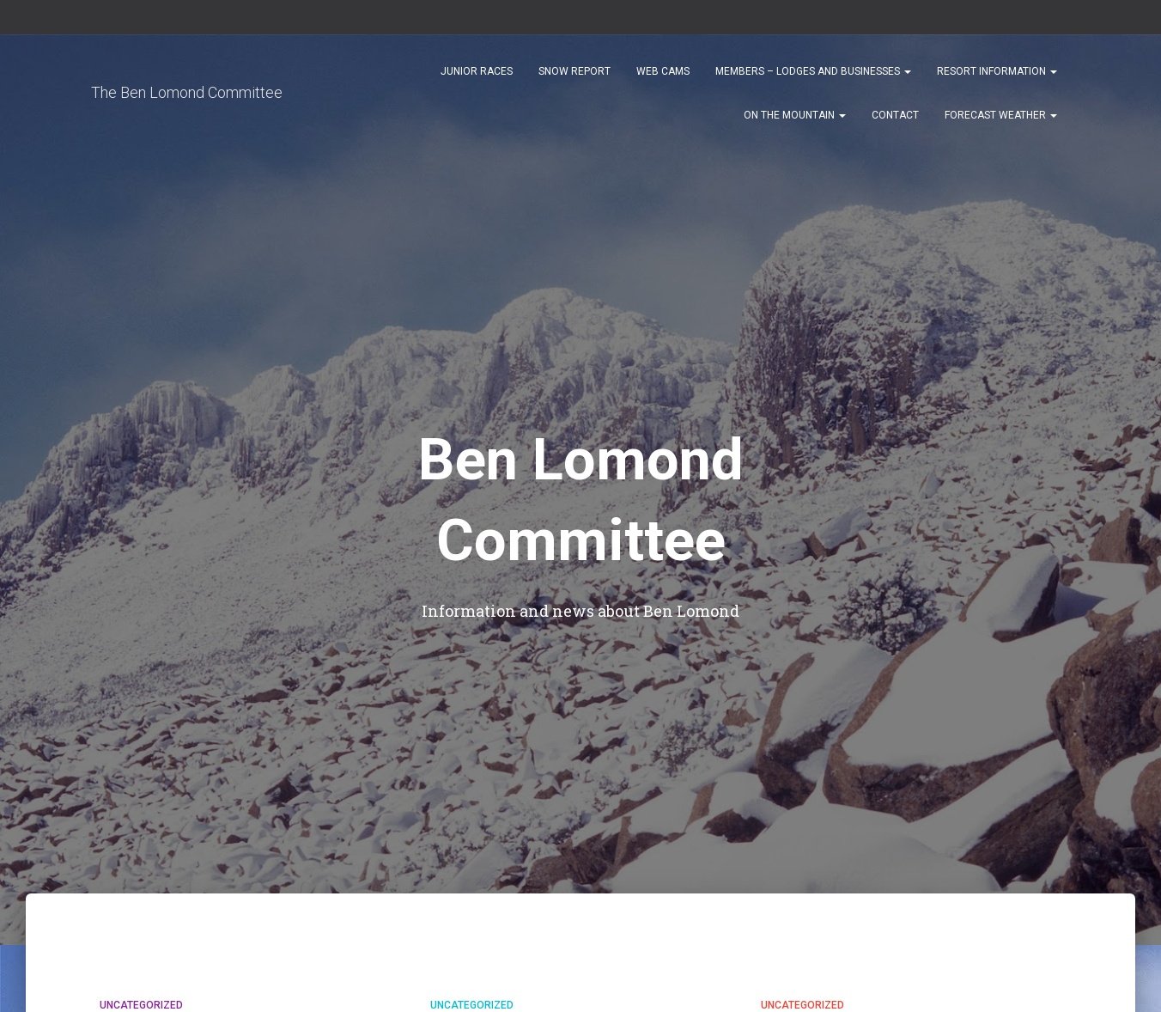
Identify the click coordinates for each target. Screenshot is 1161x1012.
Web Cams (663, 78)
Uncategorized (141, 1005)
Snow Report (574, 78)
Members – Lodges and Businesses (813, 78)
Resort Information (997, 78)
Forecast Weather (1001, 122)
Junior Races (477, 78)
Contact (895, 122)
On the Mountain (795, 122)
